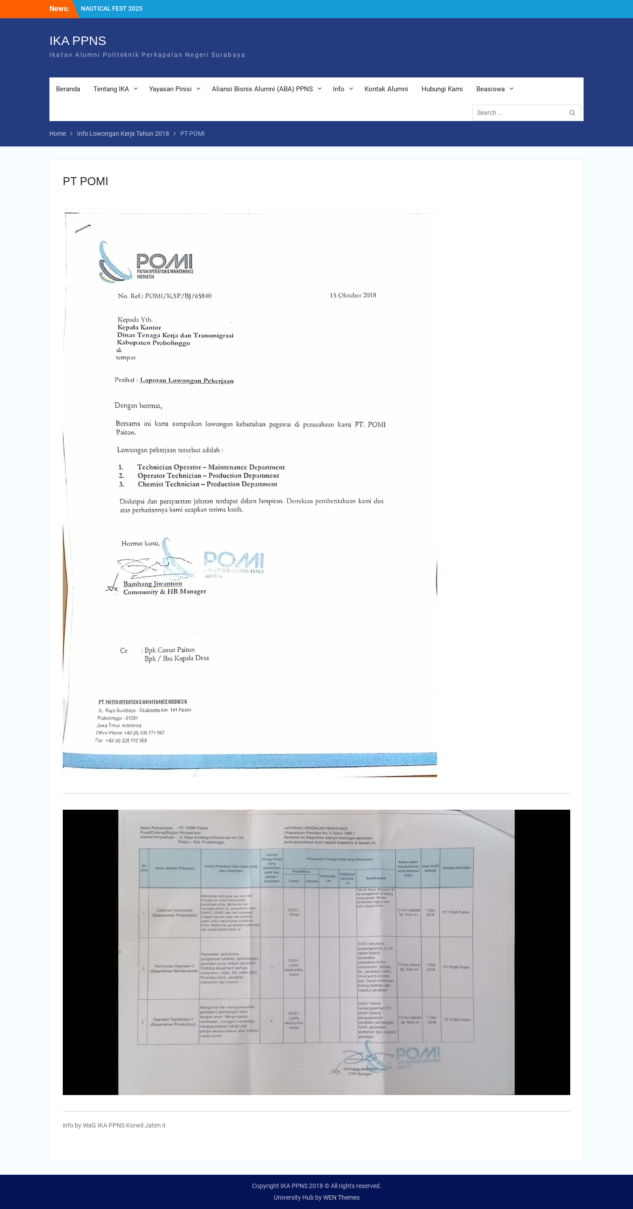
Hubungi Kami (442, 89)
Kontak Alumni (386, 89)
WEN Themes (341, 1197)
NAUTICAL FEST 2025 (111, 8)
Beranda (68, 89)
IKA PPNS (77, 41)
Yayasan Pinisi (170, 89)
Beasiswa (490, 89)
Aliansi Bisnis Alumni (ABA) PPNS (262, 89)
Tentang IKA (111, 89)
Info (339, 89)
